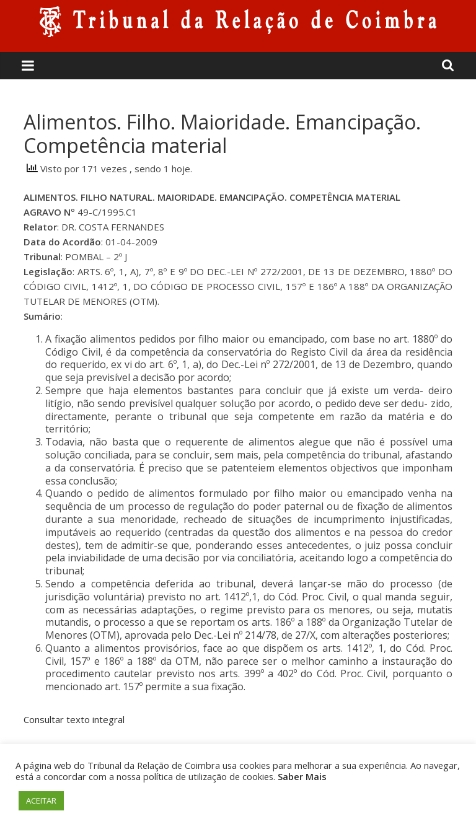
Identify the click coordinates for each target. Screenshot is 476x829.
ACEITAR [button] (41, 800)
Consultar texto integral (74, 719)
